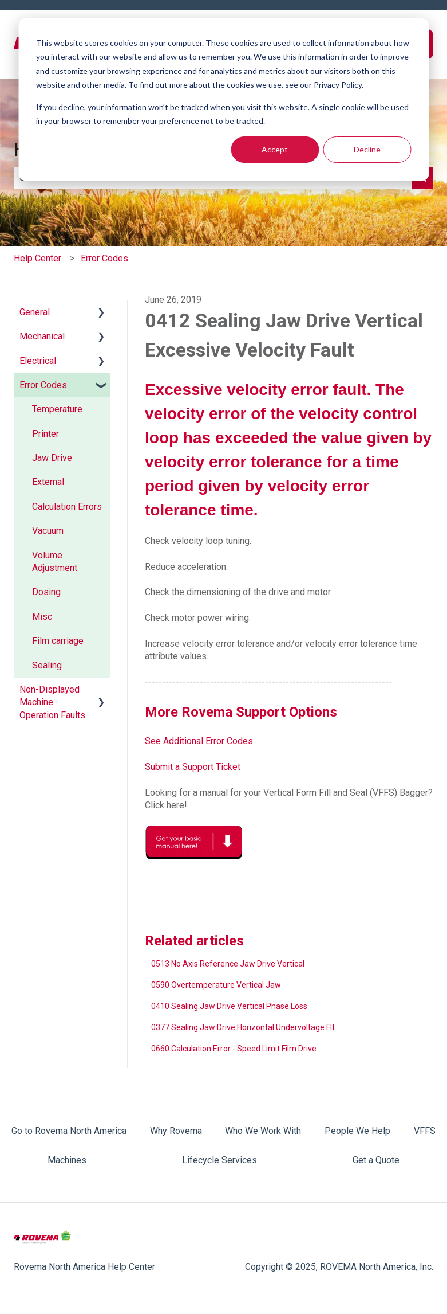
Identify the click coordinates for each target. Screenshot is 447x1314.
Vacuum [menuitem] (48, 530)
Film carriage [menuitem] (58, 640)
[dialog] (223, 99)
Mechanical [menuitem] (42, 336)
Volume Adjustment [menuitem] (54, 561)
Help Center (37, 258)
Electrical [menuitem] (37, 360)
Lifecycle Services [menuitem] (219, 1160)
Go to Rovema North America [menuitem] (68, 1130)
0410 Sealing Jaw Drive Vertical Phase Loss (229, 1006)
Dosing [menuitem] (46, 591)
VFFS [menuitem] (425, 1130)
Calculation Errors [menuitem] (67, 506)
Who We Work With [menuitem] (263, 1130)
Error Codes (104, 258)
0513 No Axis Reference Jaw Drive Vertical (227, 963)
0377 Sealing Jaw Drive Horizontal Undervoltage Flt (243, 1027)
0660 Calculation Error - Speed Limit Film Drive (234, 1048)
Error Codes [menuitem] (43, 385)
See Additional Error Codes (199, 741)
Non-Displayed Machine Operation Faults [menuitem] (52, 702)
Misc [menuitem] (42, 616)
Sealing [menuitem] (47, 665)
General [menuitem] (34, 312)
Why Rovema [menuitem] (176, 1130)
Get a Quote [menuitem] (376, 1160)
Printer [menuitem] (45, 433)
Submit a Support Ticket (192, 766)
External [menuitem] (48, 481)
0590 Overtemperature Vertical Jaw (216, 985)
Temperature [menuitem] (57, 409)
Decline (367, 149)
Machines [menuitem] (67, 1160)
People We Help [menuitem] (357, 1130)
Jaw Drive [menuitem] (52, 457)
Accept (275, 149)
